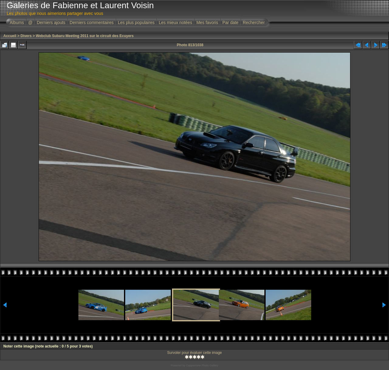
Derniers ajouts (51, 22)
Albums (17, 22)
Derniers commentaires (92, 22)
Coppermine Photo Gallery (202, 365)
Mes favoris (207, 22)
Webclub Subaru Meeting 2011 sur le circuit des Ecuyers (85, 36)
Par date (230, 22)
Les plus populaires (136, 22)
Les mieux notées (175, 22)
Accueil (9, 36)
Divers (26, 36)
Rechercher (254, 22)
